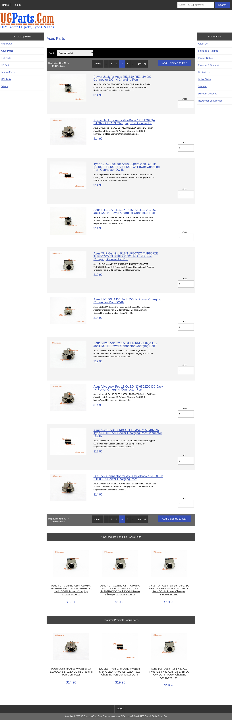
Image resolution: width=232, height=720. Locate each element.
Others (4, 86)
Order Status (204, 79)
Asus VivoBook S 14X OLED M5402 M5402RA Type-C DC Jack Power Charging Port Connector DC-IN (128, 433)
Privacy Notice (205, 58)
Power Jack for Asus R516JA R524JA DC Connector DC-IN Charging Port (122, 78)
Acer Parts (6, 43)
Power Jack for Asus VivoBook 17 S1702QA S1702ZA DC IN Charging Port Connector (124, 121)
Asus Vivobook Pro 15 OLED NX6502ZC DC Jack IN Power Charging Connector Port (128, 388)
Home (5, 4)
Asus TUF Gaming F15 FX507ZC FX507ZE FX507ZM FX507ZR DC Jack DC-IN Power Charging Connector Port (169, 590)
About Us (203, 43)
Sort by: (52, 53)
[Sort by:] (75, 53)
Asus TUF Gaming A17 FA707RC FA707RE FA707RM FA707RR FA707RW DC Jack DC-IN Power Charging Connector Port (120, 590)
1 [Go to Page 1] (106, 63)
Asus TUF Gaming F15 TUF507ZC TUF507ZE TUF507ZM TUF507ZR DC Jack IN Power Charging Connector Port (126, 256)
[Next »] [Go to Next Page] (142, 63)
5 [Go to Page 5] (127, 63)
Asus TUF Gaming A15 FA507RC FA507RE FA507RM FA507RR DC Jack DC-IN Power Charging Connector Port (71, 590)
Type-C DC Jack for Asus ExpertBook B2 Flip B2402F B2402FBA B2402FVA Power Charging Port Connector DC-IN (127, 166)
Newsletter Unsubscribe (210, 100)
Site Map (202, 86)
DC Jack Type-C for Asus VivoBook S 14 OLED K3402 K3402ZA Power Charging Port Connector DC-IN (120, 671)
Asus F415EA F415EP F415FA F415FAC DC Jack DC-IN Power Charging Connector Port (125, 211)
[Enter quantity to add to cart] (186, 104)
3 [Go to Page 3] (116, 63)
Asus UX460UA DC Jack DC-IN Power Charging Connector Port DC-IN (127, 301)
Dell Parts (6, 58)
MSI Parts (6, 79)
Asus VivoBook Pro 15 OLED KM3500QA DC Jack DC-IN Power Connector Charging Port (125, 344)
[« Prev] (97, 63)
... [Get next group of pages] (133, 63)
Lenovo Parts (7, 72)
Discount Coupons (207, 93)
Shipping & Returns (208, 50)
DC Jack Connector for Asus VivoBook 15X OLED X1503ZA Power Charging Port (128, 477)
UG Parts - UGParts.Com (91, 716)
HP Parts (5, 65)
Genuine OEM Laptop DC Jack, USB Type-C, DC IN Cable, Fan (140, 716)
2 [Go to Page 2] (111, 63)
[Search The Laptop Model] (195, 5)
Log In (17, 4)
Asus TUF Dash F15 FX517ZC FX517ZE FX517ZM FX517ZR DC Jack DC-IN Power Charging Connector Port (169, 673)
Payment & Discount (208, 65)
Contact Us (204, 72)
